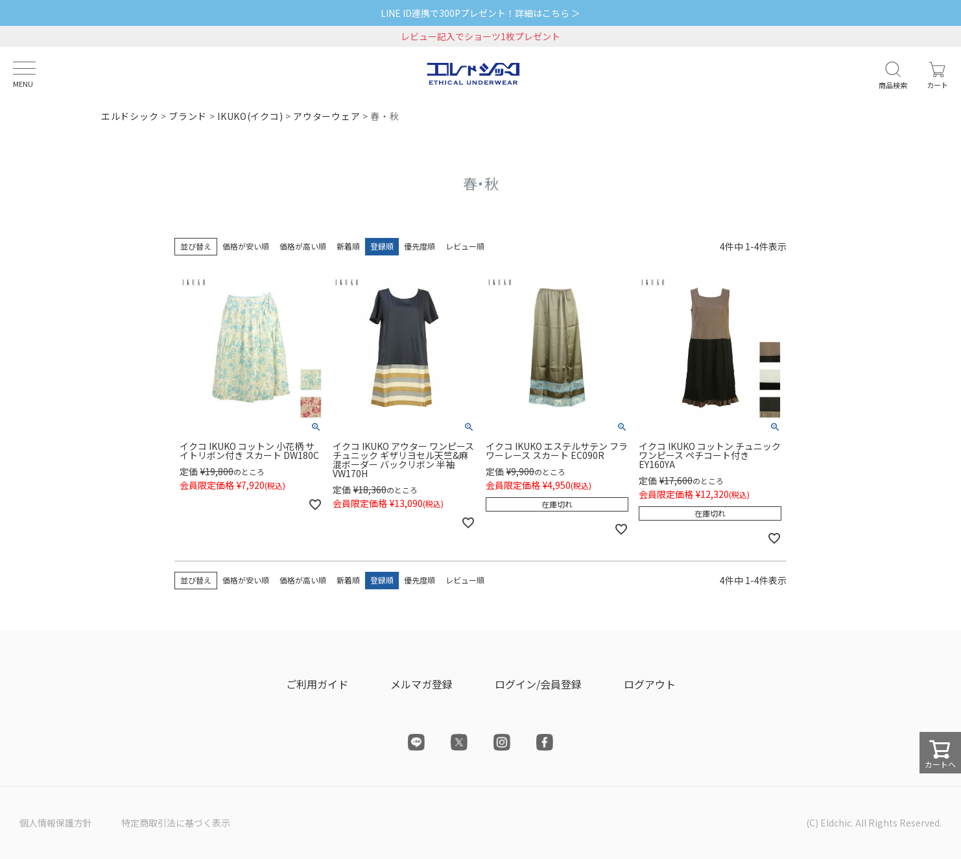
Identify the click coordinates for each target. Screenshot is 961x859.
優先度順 (419, 246)
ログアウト (650, 684)
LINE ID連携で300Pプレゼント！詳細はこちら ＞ (480, 12)
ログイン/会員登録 (538, 684)
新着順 (348, 246)
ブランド (188, 116)
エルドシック (129, 116)
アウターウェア (326, 116)
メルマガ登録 (421, 684)
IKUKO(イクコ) (250, 116)
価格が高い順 (302, 246)
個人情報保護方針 (55, 822)
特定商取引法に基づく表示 (175, 822)
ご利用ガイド (317, 684)
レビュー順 (464, 246)
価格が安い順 (245, 246)
